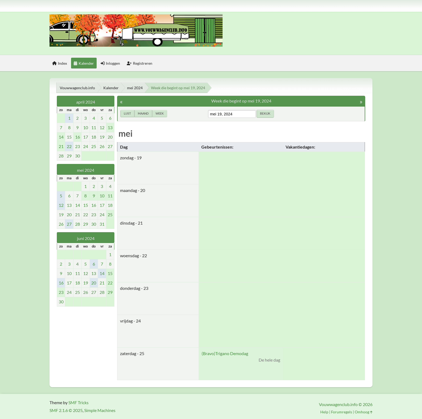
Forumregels (341, 412)
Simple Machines (99, 410)
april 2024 (85, 101)
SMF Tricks (78, 402)
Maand (143, 113)
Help (324, 412)
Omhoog (363, 412)
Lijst (127, 113)
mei (125, 133)
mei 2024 (85, 170)
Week (160, 113)
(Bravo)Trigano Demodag (225, 353)
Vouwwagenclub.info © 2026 (345, 404)
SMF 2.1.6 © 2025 (66, 410)
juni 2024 (85, 238)
